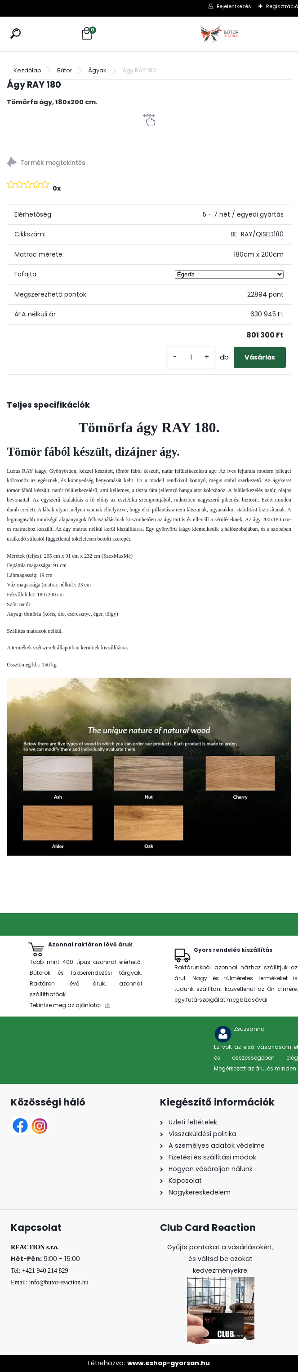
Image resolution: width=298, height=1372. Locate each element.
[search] (15, 33)
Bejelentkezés (234, 6)
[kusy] (191, 357)
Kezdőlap (27, 70)
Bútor (64, 70)
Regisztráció (282, 6)
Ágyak (97, 70)
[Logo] (220, 33)
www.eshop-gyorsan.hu (168, 1363)
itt (107, 1005)
